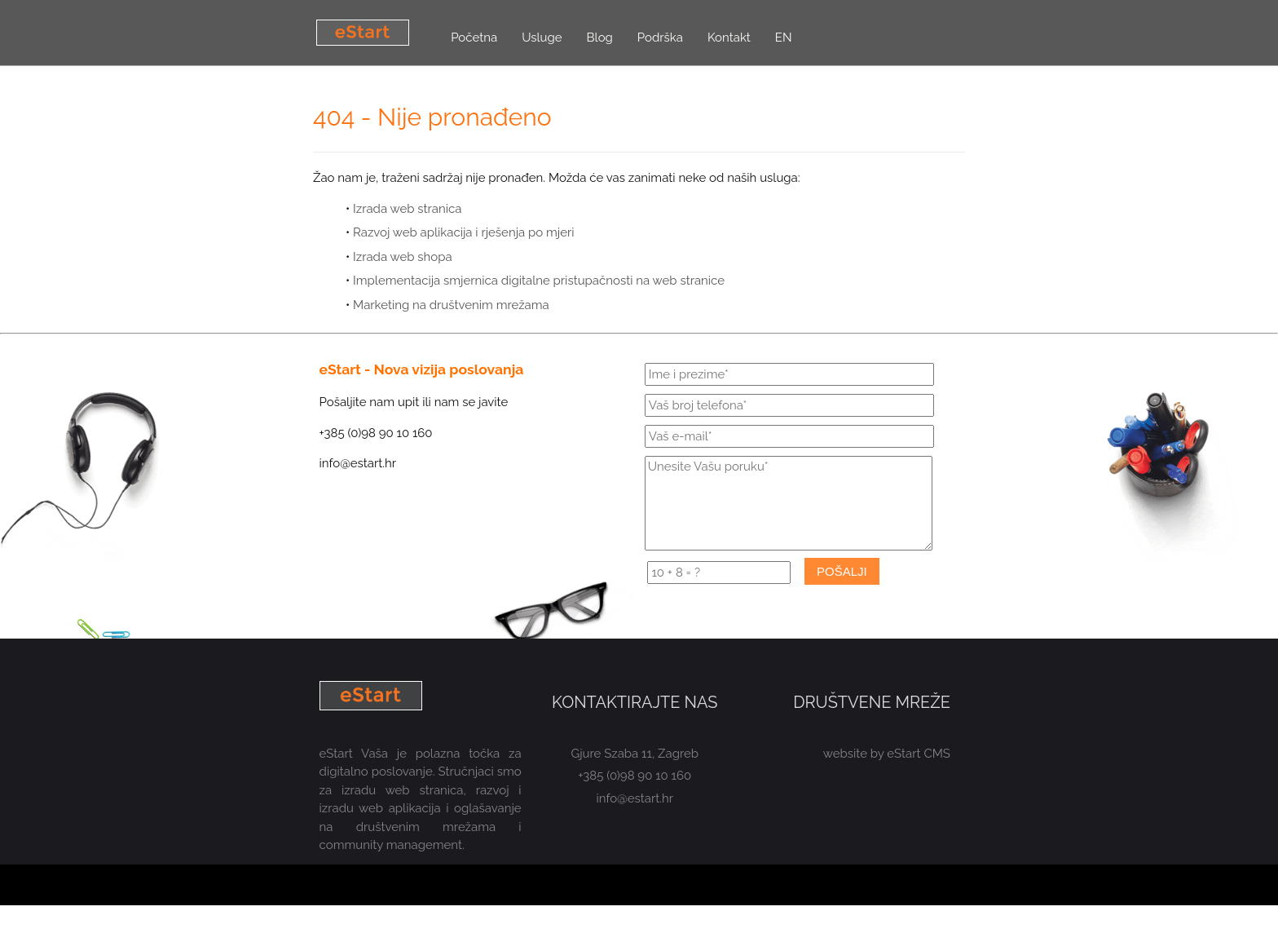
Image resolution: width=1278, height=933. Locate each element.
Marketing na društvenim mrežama (451, 305)
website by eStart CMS (886, 753)
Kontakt (729, 37)
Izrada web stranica (407, 208)
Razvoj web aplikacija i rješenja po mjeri (463, 232)
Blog (600, 37)
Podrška (660, 37)
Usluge (542, 37)
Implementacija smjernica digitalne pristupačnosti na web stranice (539, 280)
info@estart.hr (635, 798)
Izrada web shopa (402, 257)
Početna (474, 37)
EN (783, 37)
